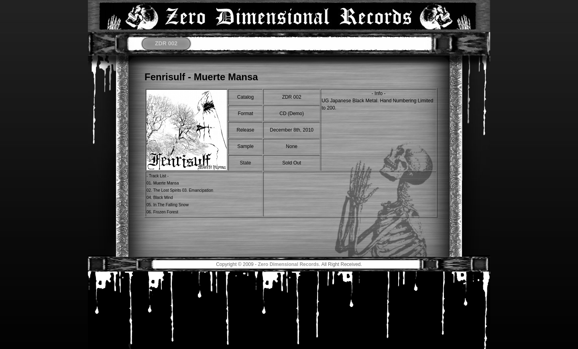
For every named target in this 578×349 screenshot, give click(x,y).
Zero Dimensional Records (288, 264)
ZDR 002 (166, 43)
